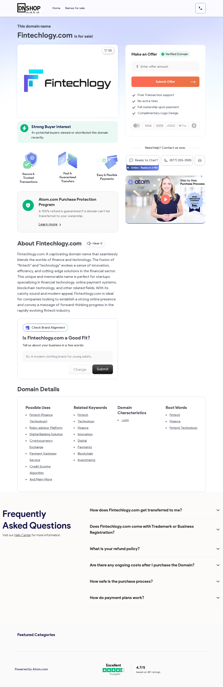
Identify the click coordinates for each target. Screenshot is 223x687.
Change (79, 369)
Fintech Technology (183, 428)
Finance (83, 428)
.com (125, 420)
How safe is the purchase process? (121, 581)
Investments (86, 460)
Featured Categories (36, 634)
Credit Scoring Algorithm (40, 470)
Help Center (22, 535)
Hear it (94, 243)
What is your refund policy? (115, 548)
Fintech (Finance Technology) (41, 418)
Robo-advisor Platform (46, 428)
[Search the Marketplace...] (68, 356)
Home (56, 8)
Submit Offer (175, 82)
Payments (85, 447)
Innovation (85, 434)
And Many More (41, 479)
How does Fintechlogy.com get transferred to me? (136, 510)
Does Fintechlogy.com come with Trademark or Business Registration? (142, 529)
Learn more (50, 224)
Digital (82, 441)
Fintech (83, 415)
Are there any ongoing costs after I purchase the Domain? (142, 565)
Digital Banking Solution (46, 434)
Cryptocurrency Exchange (41, 444)
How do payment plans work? (117, 597)
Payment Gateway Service (43, 457)
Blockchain (85, 453)
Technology (86, 421)
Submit (102, 369)
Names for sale (75, 8)
